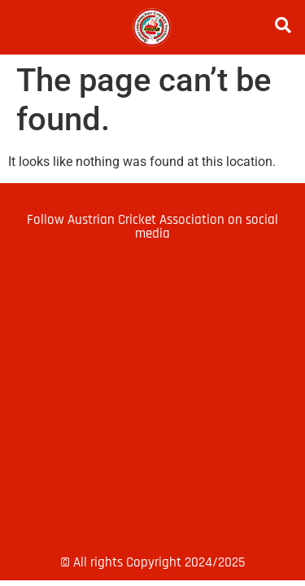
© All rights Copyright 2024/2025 (152, 562)
